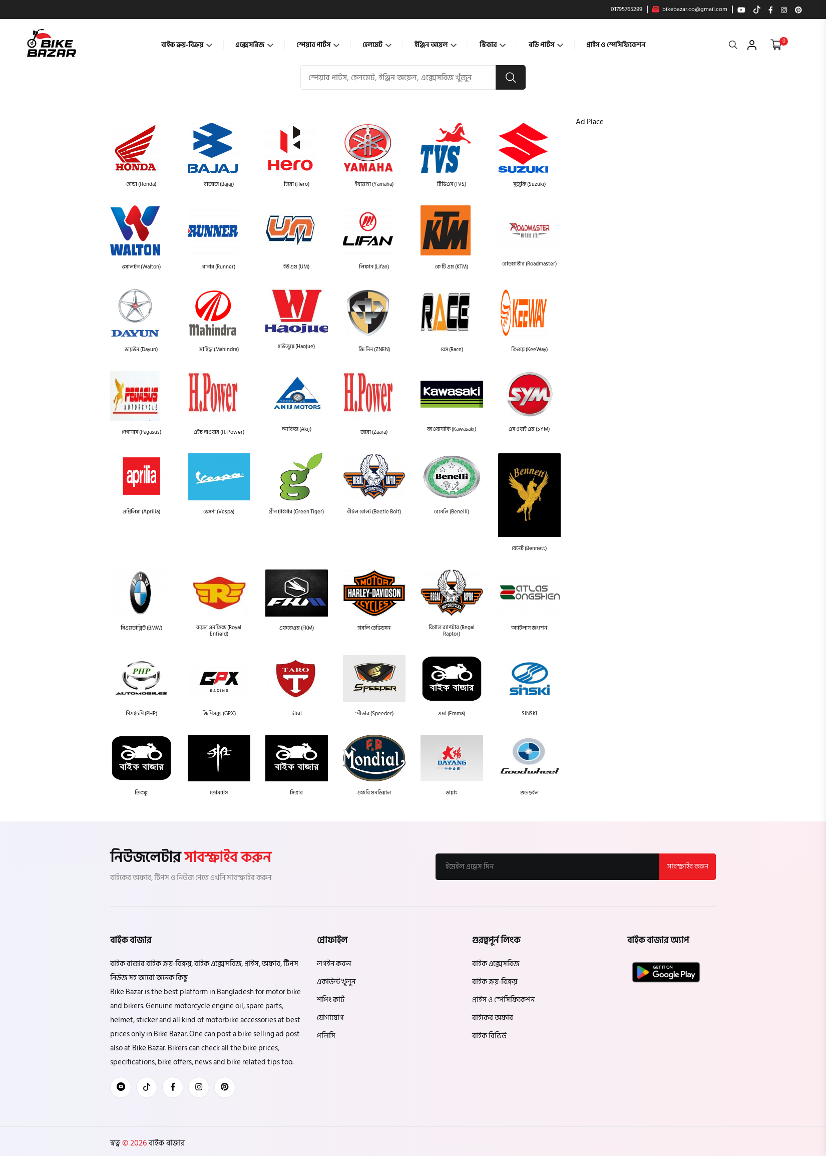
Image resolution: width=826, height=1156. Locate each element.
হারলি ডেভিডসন (373, 628)
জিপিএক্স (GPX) (219, 713)
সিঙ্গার (296, 793)
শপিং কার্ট (330, 1000)
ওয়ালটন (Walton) (141, 267)
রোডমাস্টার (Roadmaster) (529, 264)
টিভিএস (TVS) (451, 184)
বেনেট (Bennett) (529, 548)
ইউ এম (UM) (296, 267)
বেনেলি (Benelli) (451, 512)
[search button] (511, 77)
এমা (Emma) (451, 713)
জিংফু (141, 793)
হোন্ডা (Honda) (141, 184)
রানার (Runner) (218, 267)
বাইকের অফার (492, 1018)
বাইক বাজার (166, 1143)
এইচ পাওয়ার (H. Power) (219, 432)
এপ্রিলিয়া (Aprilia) (141, 512)
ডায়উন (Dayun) (141, 350)
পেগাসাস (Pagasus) (141, 432)
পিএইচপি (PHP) (141, 713)
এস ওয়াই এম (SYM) (529, 429)
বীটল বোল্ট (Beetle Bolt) (374, 512)
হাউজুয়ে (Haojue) (296, 347)
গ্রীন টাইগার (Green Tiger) (296, 512)
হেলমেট (376, 45)
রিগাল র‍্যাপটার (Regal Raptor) (452, 630)
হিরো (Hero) (296, 184)
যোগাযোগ (330, 1018)
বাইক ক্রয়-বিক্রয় (186, 45)
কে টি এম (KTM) (451, 267)
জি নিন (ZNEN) (374, 350)
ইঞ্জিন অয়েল (436, 45)
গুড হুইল (529, 793)
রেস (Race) (452, 350)
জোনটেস (219, 793)
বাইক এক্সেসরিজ (495, 964)
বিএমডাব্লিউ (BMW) (141, 628)
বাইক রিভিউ (489, 1036)
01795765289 (626, 9)
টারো (296, 713)
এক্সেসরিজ (254, 45)
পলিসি (326, 1036)
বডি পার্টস (546, 45)
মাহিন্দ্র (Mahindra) (219, 350)
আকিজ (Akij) (296, 429)
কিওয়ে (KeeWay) (529, 350)
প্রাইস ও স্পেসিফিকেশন (615, 45)
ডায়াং (452, 793)
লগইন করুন (334, 964)
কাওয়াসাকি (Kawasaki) (451, 429)
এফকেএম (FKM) (296, 628)
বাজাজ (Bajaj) (219, 184)
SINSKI (529, 713)
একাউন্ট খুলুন (336, 982)
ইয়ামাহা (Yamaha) (374, 184)
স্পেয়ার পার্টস (317, 45)
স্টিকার (493, 45)
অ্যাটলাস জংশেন (529, 628)
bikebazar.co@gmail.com (689, 9)
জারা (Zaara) (373, 432)
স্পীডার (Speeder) (373, 713)
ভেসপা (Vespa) (218, 512)
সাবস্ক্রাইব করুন (687, 867)
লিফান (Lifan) (374, 267)
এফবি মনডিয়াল (374, 793)
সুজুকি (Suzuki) (529, 184)
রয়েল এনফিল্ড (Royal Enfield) (218, 630)
